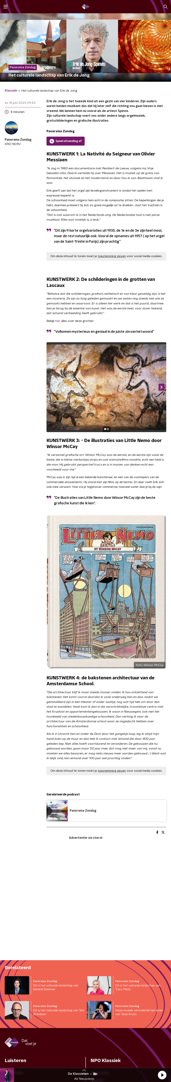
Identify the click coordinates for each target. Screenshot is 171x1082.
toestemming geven (112, 256)
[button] (162, 1075)
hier (58, 320)
